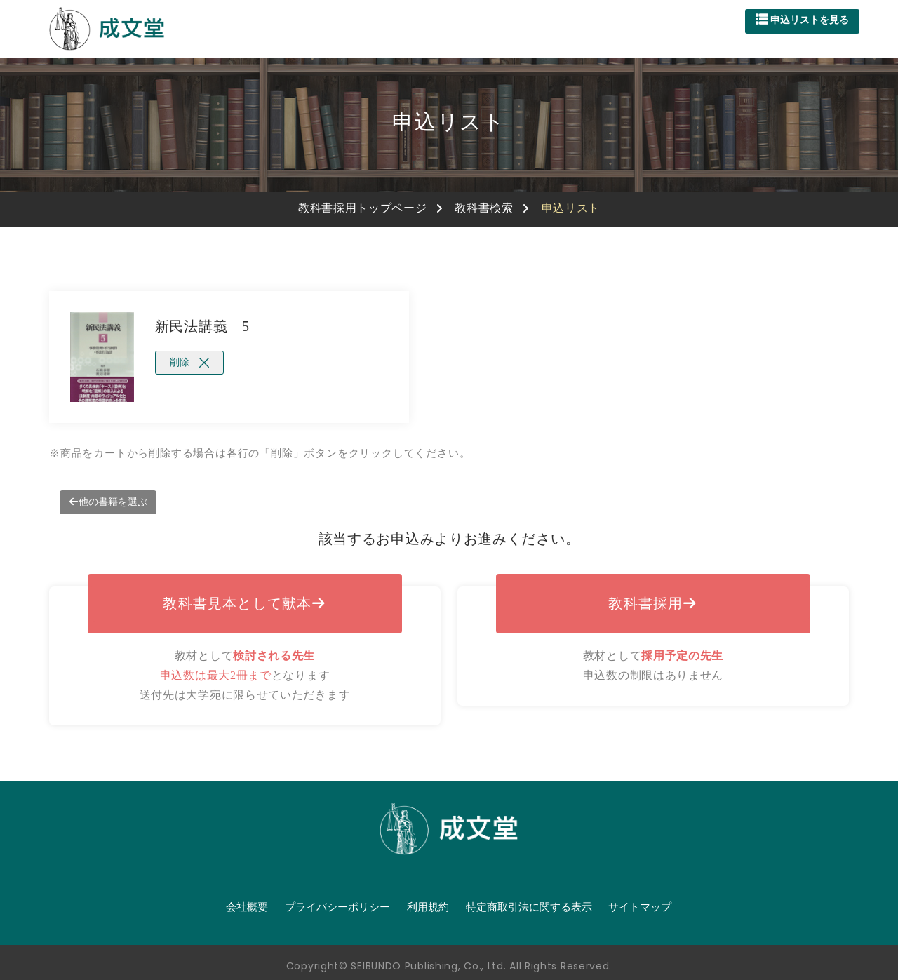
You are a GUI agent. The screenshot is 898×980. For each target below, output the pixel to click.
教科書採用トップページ (362, 208)
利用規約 (428, 907)
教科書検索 (484, 208)
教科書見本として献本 (244, 603)
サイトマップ (639, 907)
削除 (189, 362)
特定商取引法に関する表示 (529, 907)
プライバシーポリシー (337, 907)
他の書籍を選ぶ (108, 502)
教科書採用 (652, 603)
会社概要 (247, 907)
